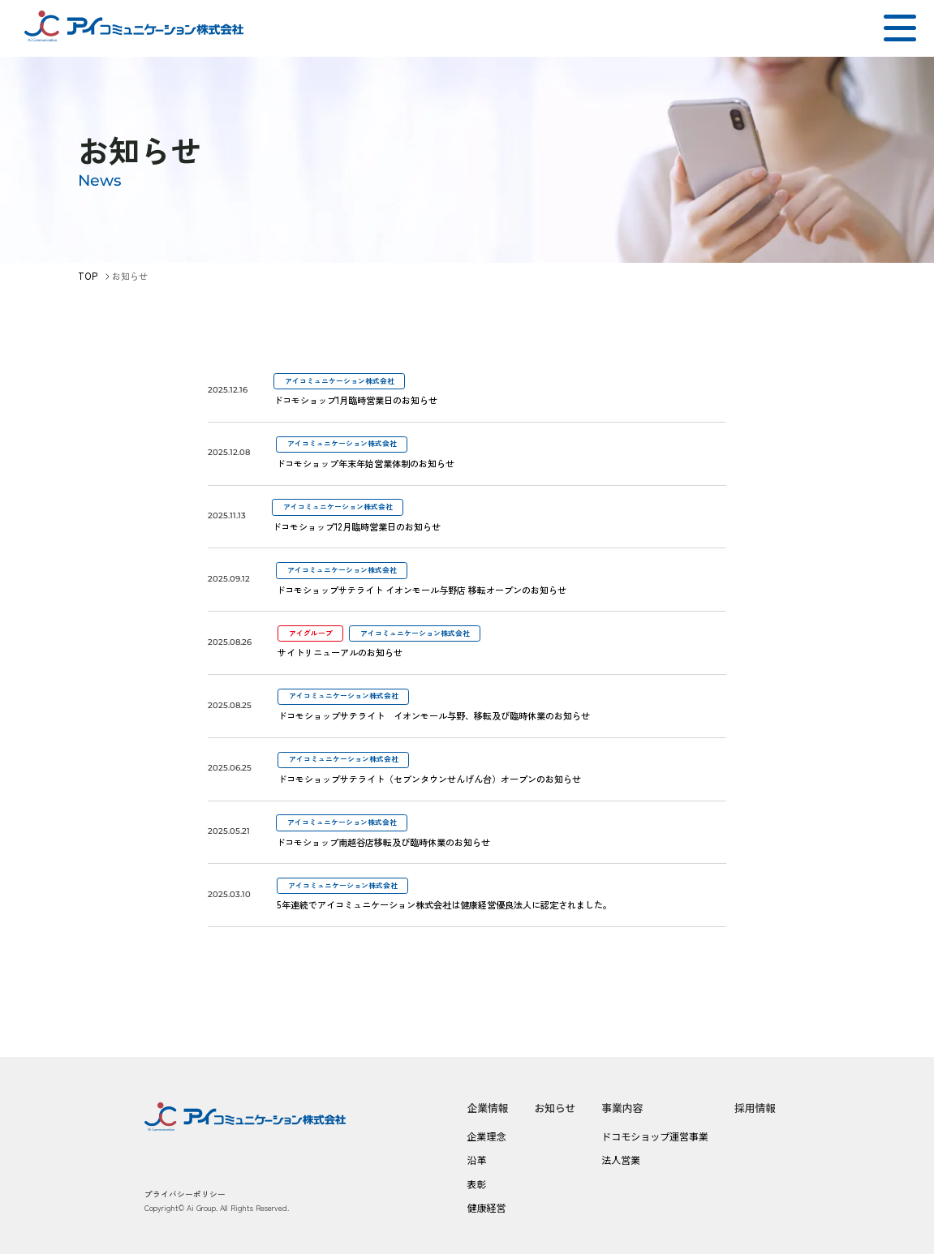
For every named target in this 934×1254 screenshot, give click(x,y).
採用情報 (755, 1107)
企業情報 (487, 1107)
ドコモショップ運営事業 (654, 1136)
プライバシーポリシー (185, 1194)
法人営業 (620, 1159)
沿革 (476, 1159)
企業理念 (486, 1136)
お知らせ (555, 1107)
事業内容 (622, 1107)
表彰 (476, 1184)
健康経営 (486, 1207)
